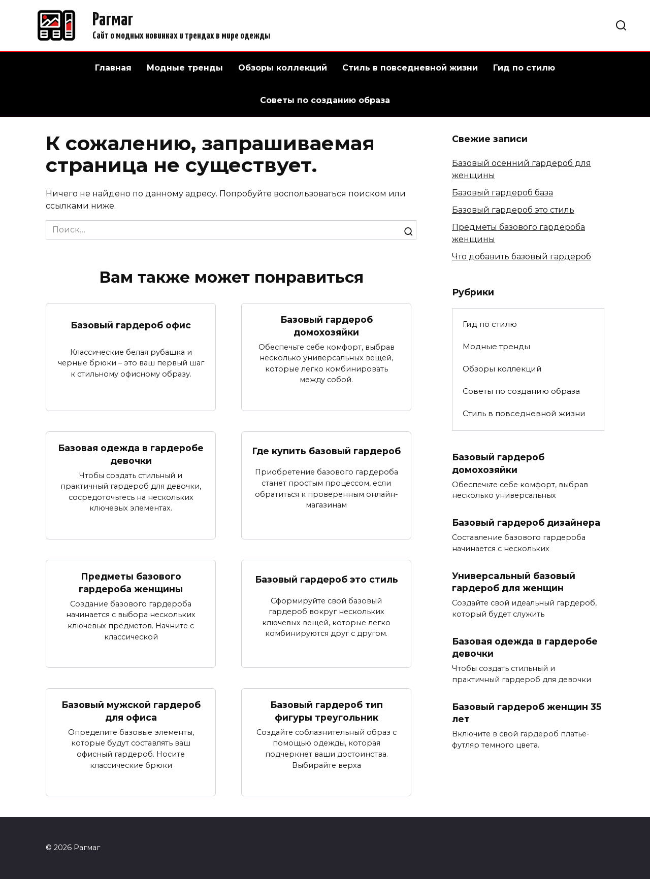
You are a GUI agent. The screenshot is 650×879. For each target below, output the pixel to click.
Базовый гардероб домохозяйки (326, 325)
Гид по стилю (524, 68)
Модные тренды (185, 68)
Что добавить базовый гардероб (521, 256)
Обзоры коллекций (282, 68)
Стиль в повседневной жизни (410, 68)
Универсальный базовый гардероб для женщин (513, 582)
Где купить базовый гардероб (326, 451)
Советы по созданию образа (325, 100)
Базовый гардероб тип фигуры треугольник (326, 711)
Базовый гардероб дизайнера (526, 522)
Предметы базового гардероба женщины (131, 583)
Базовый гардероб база (502, 192)
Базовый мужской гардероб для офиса (131, 711)
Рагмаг (112, 20)
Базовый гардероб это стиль (326, 579)
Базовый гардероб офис (131, 325)
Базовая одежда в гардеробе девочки (131, 454)
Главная (113, 68)
